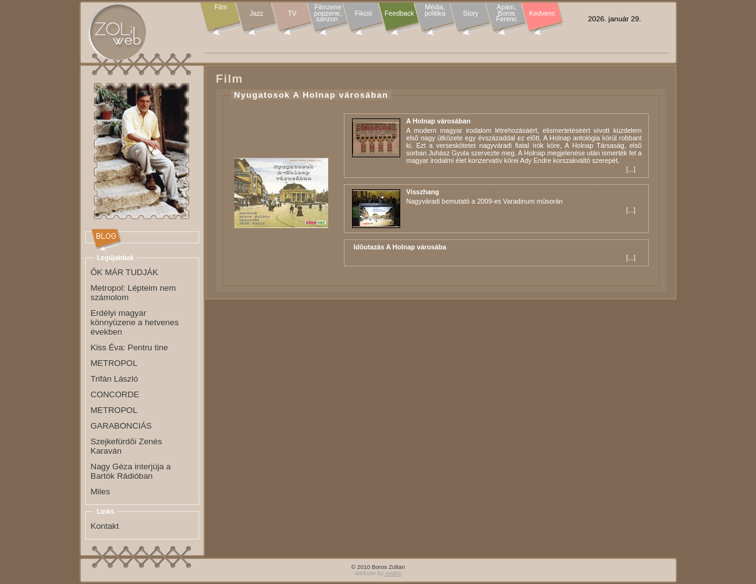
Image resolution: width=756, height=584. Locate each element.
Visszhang (423, 192)
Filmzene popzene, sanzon (328, 13)
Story (471, 13)
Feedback (399, 13)
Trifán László (114, 378)
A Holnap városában (438, 121)
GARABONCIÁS (121, 425)
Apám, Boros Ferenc (506, 13)
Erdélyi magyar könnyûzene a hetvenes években (135, 322)
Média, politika (435, 10)
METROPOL (114, 363)
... (631, 169)
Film (220, 7)
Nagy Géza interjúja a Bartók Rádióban (131, 471)
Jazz (257, 13)
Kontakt (105, 526)
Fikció (364, 13)
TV (292, 13)
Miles (100, 491)
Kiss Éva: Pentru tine (129, 347)
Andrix (393, 573)
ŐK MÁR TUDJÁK (124, 272)
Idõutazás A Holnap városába (400, 247)
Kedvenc (542, 13)
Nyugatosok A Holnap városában (311, 95)
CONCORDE (115, 394)
